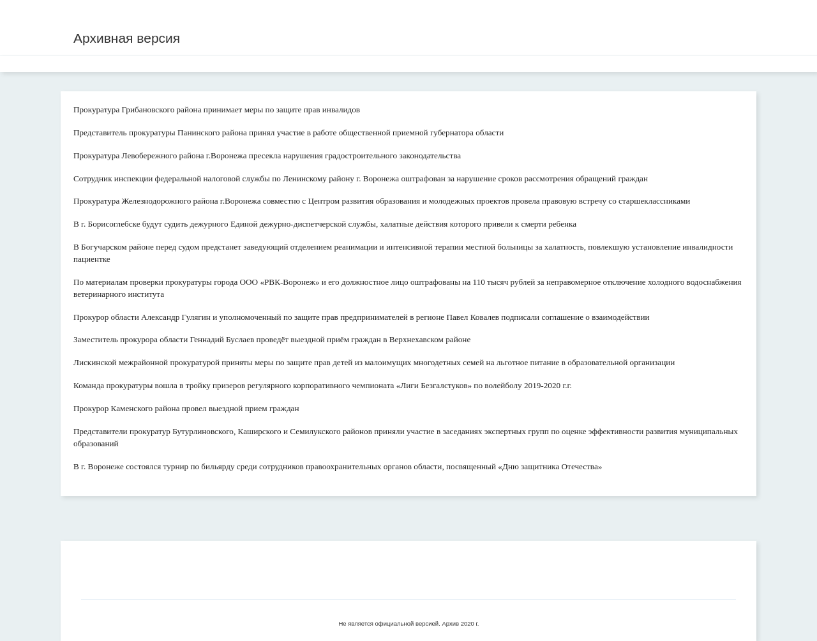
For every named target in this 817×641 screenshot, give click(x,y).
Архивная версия (126, 38)
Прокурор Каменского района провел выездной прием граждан (186, 408)
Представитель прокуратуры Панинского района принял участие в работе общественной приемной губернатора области (288, 132)
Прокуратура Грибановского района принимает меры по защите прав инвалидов (216, 109)
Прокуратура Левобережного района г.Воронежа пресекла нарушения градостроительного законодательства (267, 155)
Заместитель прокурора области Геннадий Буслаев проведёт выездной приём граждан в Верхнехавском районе (271, 339)
